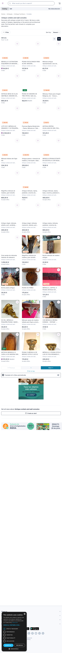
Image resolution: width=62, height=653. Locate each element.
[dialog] (14, 631)
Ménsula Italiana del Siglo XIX (9, 159)
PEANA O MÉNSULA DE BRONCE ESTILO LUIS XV (30, 353)
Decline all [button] (19, 645)
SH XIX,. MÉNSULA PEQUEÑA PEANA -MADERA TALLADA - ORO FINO (10, 321)
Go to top (31, 371)
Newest (55, 32)
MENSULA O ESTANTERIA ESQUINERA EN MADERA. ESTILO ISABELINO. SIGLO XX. (9, 63)
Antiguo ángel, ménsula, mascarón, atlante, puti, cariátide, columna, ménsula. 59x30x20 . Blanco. (31, 224)
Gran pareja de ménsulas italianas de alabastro (9, 256)
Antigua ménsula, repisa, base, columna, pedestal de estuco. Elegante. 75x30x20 (52, 192)
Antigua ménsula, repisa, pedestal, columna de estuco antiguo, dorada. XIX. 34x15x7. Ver (31, 192)
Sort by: (48, 32)
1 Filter (6, 32)
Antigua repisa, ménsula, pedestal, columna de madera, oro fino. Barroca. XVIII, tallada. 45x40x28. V (51, 224)
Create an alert (31, 413)
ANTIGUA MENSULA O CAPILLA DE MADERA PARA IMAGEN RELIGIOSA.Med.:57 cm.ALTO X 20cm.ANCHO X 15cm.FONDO (10, 353)
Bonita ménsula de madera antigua (51, 256)
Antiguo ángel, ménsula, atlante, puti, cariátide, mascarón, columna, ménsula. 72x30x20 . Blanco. (8, 224)
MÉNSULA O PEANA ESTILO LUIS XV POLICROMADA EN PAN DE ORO (51, 353)
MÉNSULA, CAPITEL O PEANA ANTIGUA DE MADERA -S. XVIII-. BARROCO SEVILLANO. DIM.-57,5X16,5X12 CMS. (50, 289)
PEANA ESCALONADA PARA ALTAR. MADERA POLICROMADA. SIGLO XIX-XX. (31, 63)
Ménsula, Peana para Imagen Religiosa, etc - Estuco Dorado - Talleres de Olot (52, 95)
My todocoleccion (54, 9)
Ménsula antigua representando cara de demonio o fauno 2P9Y (50, 63)
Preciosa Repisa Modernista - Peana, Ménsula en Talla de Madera (31, 127)
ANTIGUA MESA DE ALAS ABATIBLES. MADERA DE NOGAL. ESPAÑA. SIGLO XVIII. (9, 95)
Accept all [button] (8, 645)
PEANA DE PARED (27, 288)
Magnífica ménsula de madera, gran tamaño (8, 192)
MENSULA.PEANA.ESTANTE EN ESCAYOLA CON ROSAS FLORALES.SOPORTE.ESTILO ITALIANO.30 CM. (52, 160)
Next (50, 368)
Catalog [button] (4, 9)
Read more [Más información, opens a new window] (15, 622)
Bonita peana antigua (8, 288)
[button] (14, 625)
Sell (11, 9)
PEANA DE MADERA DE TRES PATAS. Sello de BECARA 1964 (29, 95)
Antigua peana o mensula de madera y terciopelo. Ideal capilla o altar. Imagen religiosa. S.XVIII (31, 160)
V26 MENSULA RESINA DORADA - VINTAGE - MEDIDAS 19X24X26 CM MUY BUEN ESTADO (50, 321)
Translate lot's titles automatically (14, 375)
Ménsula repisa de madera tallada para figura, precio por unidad (30, 321)
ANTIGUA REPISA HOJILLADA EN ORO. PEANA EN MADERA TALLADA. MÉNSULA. (52, 127)
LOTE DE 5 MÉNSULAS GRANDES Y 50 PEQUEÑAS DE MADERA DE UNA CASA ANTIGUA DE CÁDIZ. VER (10, 127)
